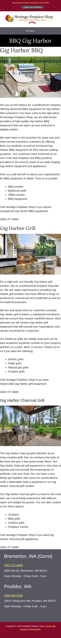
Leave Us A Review (32, 7)
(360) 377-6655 (13, 565)
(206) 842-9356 (13, 595)
